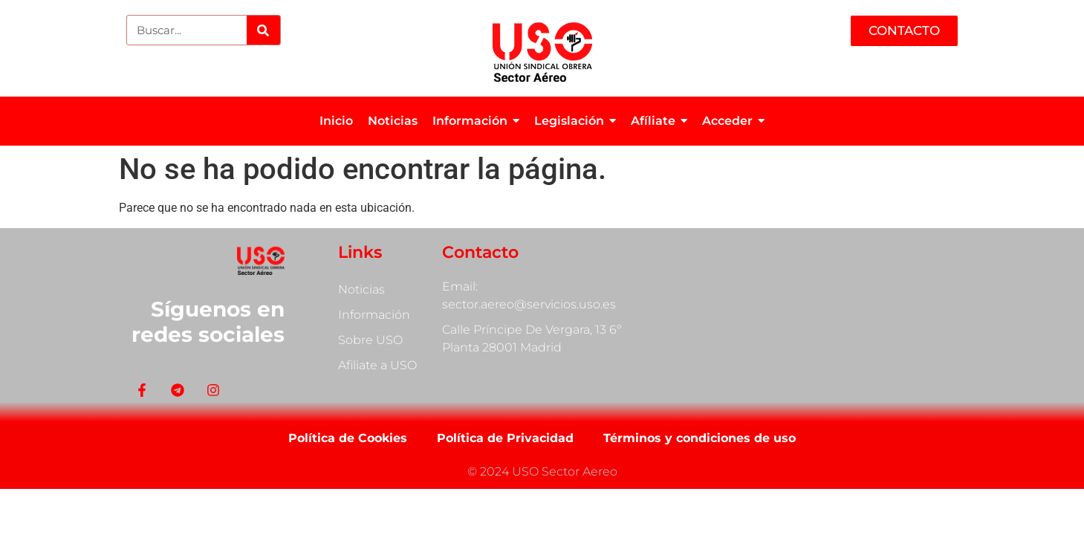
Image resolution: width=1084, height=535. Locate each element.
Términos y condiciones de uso (699, 438)
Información (374, 315)
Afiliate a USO (377, 365)
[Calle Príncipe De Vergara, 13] (825, 315)
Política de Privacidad (505, 438)
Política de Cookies (347, 438)
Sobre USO (370, 340)
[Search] (263, 30)
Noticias (361, 289)
